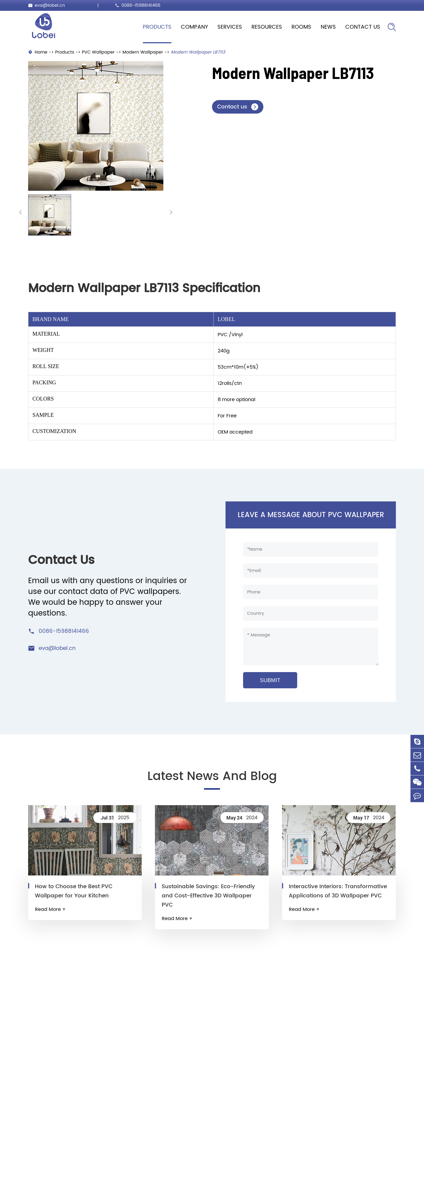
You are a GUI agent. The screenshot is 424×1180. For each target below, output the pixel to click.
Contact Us (362, 27)
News (328, 27)
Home (41, 52)
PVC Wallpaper (98, 52)
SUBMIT (270, 680)
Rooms (301, 27)
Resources (266, 27)
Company (194, 27)
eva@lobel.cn (50, 5)
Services (229, 27)
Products (157, 27)
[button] (20, 212)
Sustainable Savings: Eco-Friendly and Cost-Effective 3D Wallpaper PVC (208, 896)
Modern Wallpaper (142, 52)
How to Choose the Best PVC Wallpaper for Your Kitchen (73, 891)
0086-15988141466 (140, 5)
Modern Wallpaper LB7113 (198, 52)
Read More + (50, 909)
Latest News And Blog (212, 776)
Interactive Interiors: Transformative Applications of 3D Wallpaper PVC (338, 891)
